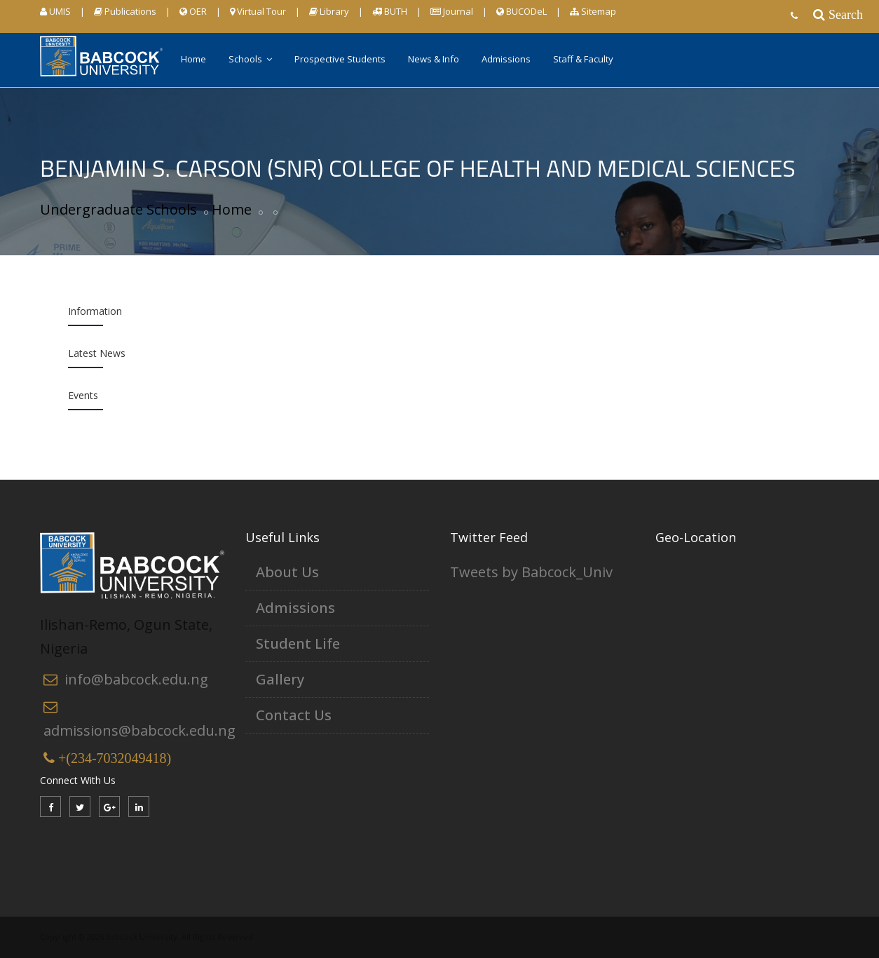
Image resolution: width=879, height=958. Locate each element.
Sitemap (593, 11)
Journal (451, 11)
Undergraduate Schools (118, 209)
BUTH (389, 11)
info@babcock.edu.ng (136, 679)
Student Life (298, 643)
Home (193, 59)
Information (95, 311)
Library (329, 11)
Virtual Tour (258, 11)
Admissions (506, 59)
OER (193, 11)
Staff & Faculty (583, 59)
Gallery (280, 679)
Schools (250, 59)
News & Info (433, 59)
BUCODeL (521, 11)
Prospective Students (340, 59)
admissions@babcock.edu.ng (139, 730)
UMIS (55, 11)
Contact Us (294, 715)
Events (83, 395)
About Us (287, 571)
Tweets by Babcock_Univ (531, 571)
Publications (125, 11)
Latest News (96, 353)
